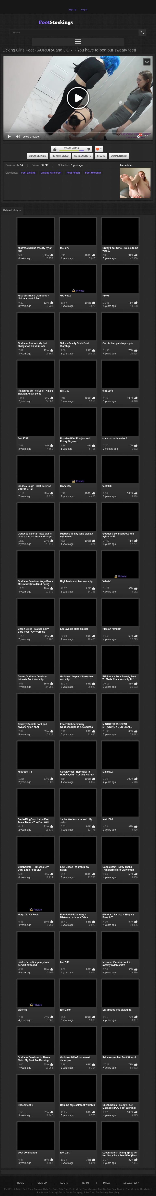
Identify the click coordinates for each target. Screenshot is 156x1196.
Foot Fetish (73, 172)
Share (101, 156)
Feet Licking (28, 172)
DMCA (106, 1183)
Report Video (60, 156)
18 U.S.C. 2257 (131, 1183)
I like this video (54, 149)
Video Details (37, 156)
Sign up (72, 9)
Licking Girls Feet (51, 172)
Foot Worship (93, 172)
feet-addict (126, 165)
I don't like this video (88, 149)
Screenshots (82, 156)
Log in (84, 9)
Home (20, 1183)
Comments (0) (119, 156)
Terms (86, 1183)
